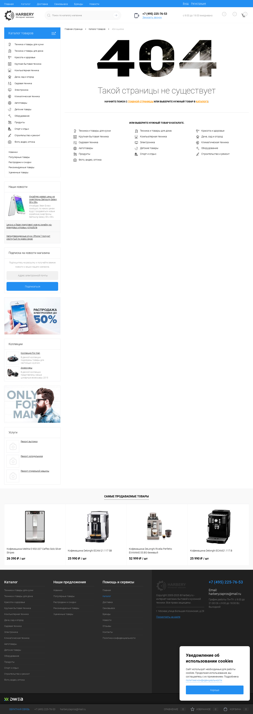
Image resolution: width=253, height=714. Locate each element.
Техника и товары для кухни (92, 130)
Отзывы (107, 626)
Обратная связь (17, 709)
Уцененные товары (18, 172)
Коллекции (16, 344)
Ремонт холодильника (32, 456)
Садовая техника (85, 142)
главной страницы (140, 101)
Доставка (42, 4)
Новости (94, 4)
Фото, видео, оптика (87, 159)
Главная (9, 4)
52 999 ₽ (138, 558)
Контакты (108, 632)
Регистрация (198, 3)
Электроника (145, 142)
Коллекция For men (30, 353)
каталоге (202, 101)
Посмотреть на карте (168, 616)
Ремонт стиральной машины (35, 471)
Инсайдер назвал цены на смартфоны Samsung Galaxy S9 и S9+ (43, 199)
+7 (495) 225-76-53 (44, 709)
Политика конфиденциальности (119, 638)
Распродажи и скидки (20, 162)
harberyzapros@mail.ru (225, 594)
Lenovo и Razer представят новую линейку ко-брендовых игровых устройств (29, 226)
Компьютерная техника (151, 136)
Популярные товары (19, 157)
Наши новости (18, 187)
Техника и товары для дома (153, 130)
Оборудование (207, 148)
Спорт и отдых (145, 154)
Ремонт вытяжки (29, 441)
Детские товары (146, 148)
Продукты (81, 154)
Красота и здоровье (210, 130)
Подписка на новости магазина (29, 253)
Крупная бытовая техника (91, 136)
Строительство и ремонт (213, 154)
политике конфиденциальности (204, 680)
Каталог (26, 4)
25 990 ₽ (77, 558)
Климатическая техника (212, 142)
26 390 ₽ (16, 558)
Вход (186, 3)
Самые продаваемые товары (126, 496)
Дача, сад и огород (209, 136)
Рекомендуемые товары (21, 167)
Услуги (13, 432)
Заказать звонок (152, 17)
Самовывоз (61, 4)
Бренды (78, 4)
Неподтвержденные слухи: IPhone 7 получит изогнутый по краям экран (28, 237)
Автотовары (83, 148)
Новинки (13, 152)
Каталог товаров (32, 33)
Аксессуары (26, 368)
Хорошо (214, 690)
